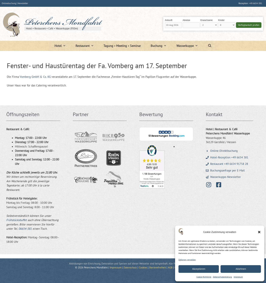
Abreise (186, 20)
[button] (259, 232)
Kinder (221, 20)
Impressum (238, 277)
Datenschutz (130, 267)
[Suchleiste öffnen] (209, 46)
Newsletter (23, 3)
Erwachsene (207, 20)
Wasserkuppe (189, 46)
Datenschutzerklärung (222, 277)
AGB (170, 267)
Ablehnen (241, 268)
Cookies (143, 267)
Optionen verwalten (187, 259)
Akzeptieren (198, 268)
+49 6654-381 (255, 3)
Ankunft (168, 20)
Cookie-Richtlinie (203, 277)
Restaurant (87, 46)
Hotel (62, 46)
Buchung (161, 46)
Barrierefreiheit (157, 267)
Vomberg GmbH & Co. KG (35, 77)
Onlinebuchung (9, 3)
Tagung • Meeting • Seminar (122, 46)
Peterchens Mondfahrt (62, 23)
